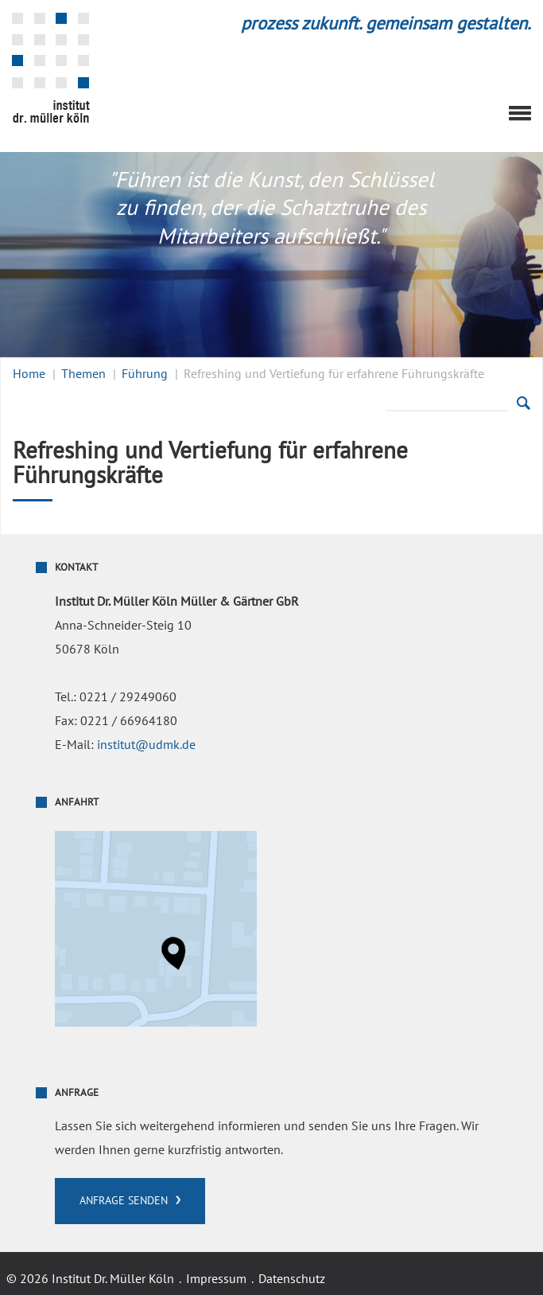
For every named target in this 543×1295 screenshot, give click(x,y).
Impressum (216, 1279)
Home (29, 374)
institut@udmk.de (146, 745)
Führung (145, 374)
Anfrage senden (124, 1200)
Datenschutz (291, 1279)
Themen (83, 374)
